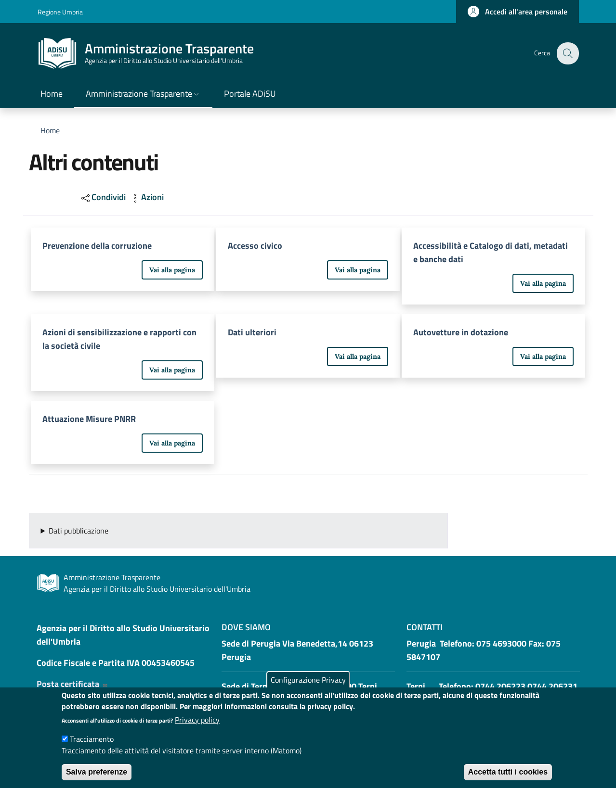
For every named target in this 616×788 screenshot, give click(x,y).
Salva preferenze (96, 772)
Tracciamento (92, 739)
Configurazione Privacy (308, 680)
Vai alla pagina (172, 270)
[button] (517, 11)
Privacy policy (197, 719)
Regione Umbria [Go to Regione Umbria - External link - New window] (60, 12)
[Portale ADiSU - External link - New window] (250, 94)
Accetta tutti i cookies (508, 772)
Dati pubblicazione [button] (78, 530)
